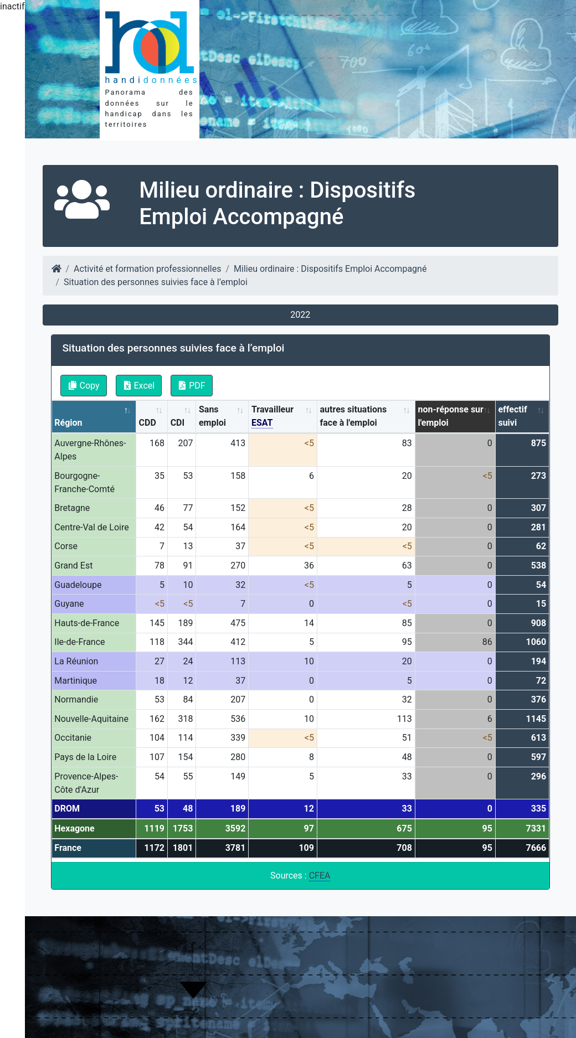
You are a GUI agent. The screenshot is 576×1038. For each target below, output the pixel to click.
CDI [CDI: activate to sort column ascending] (178, 422)
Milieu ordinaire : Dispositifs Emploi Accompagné (330, 269)
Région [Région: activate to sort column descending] (68, 422)
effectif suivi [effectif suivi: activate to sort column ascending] (512, 416)
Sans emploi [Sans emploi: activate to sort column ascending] (212, 416)
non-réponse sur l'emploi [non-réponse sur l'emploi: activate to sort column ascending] (451, 416)
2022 (300, 314)
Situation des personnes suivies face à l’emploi (156, 282)
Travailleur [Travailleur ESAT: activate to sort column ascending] (272, 416)
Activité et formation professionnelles (147, 269)
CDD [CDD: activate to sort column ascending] (147, 422)
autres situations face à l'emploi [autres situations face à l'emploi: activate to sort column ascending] (353, 416)
